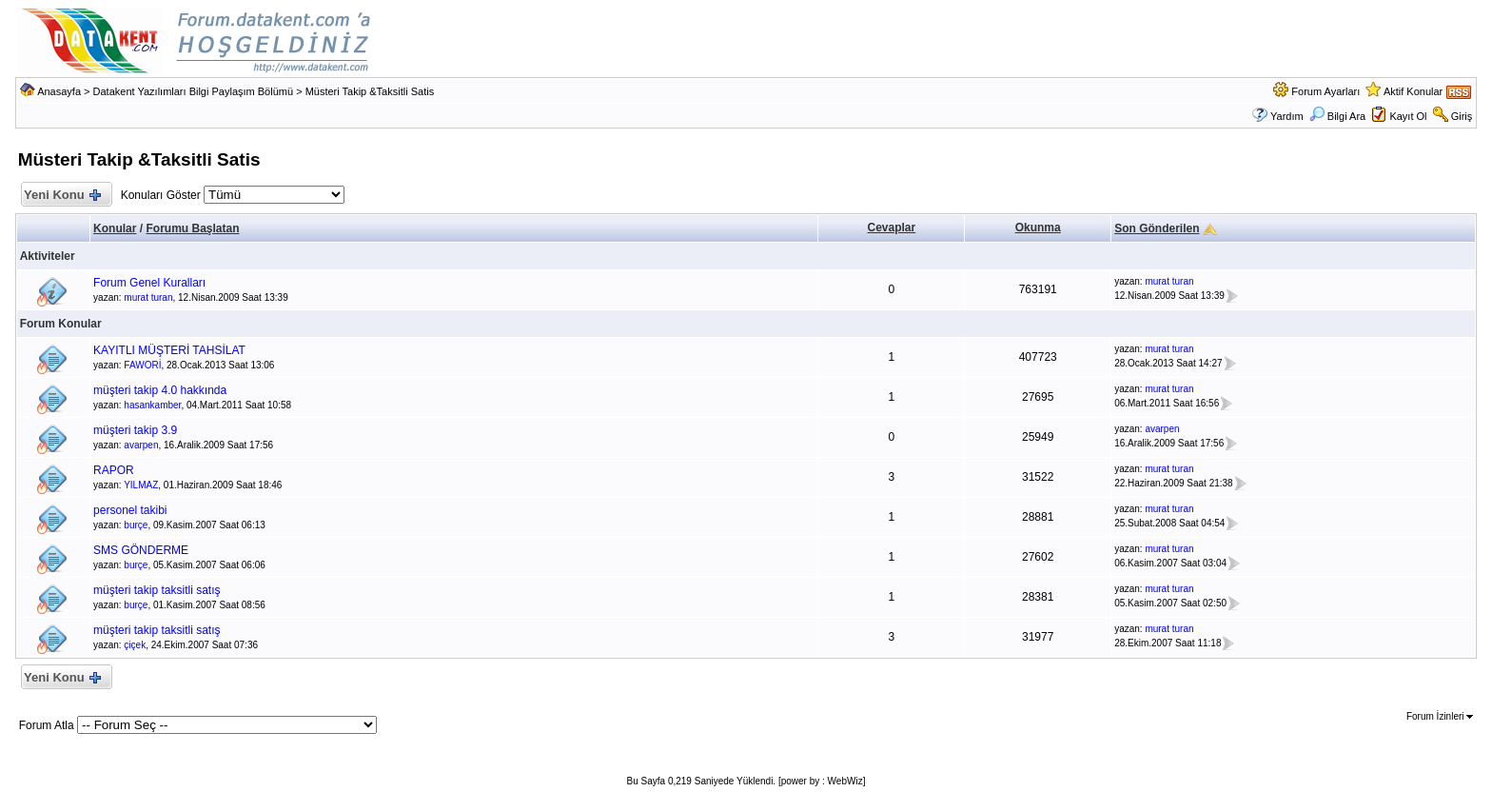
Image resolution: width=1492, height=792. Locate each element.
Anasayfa (59, 91)
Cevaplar (892, 227)
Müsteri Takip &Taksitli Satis (370, 91)
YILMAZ (141, 485)
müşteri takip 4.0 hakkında (159, 390)
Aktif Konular (1413, 91)
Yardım (1287, 116)
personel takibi (130, 510)
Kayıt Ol (1407, 116)
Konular (114, 228)
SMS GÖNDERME (140, 550)
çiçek (135, 645)
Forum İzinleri (1439, 716)
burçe (135, 525)
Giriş (1462, 116)
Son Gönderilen (1156, 228)
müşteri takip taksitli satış (156, 590)
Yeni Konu (62, 196)
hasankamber (152, 405)
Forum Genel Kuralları (149, 282)
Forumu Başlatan (192, 228)
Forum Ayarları (1325, 91)
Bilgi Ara (1337, 116)
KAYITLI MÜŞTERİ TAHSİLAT (169, 350)
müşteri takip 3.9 (135, 430)
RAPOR (113, 470)
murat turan (148, 297)
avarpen (141, 445)
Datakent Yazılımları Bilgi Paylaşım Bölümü (193, 91)
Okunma (1038, 227)
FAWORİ (142, 365)
